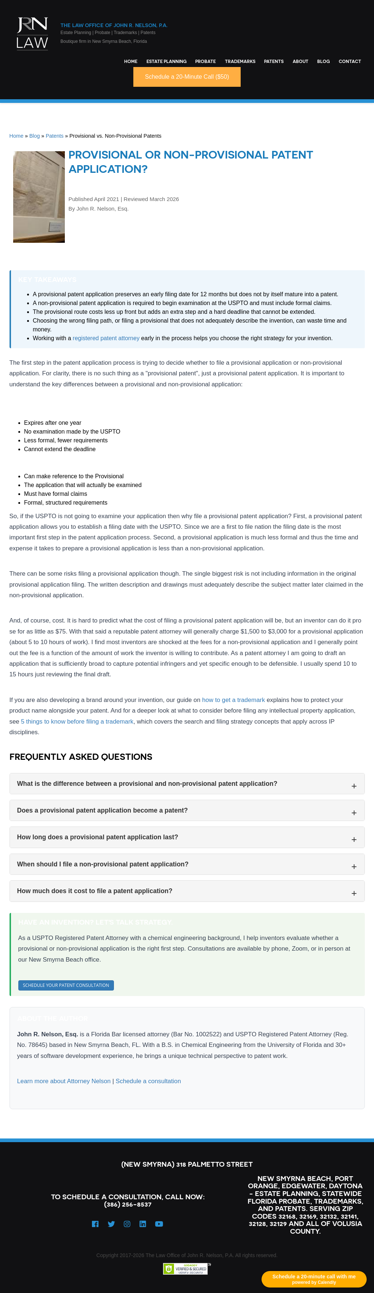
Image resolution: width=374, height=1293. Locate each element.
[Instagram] (127, 1224)
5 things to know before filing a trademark (77, 721)
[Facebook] (95, 1224)
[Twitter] (111, 1224)
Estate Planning (166, 61)
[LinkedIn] (143, 1224)
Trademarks (240, 61)
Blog (323, 61)
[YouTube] (159, 1224)
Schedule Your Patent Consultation (66, 985)
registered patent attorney (106, 338)
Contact (350, 61)
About (300, 61)
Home (130, 61)
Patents (274, 61)
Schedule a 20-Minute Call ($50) (187, 77)
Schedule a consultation (148, 1081)
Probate (205, 61)
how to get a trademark (233, 699)
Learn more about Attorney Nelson (64, 1081)
